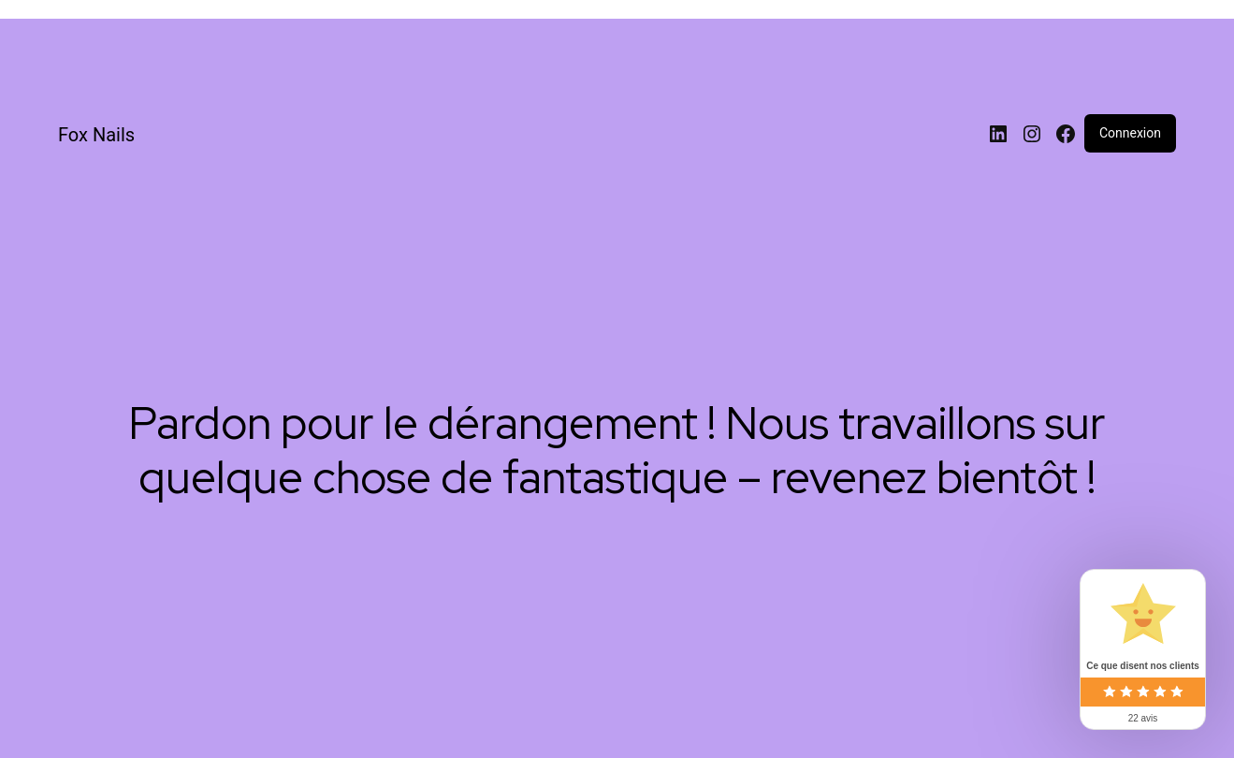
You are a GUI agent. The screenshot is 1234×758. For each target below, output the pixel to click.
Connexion (1130, 132)
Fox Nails (96, 135)
